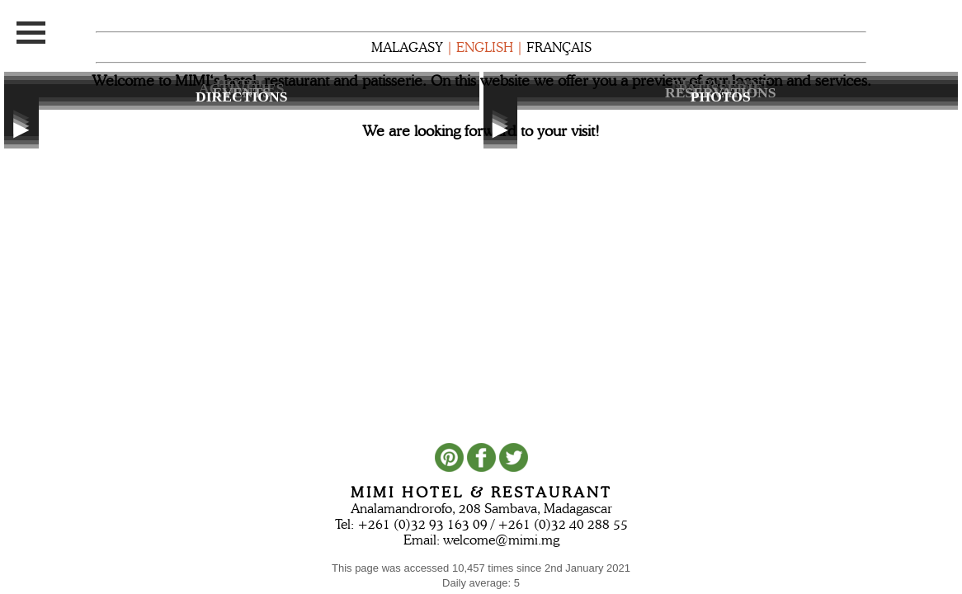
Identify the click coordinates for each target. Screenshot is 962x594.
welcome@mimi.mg (501, 540)
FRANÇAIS (559, 47)
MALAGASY (407, 47)
